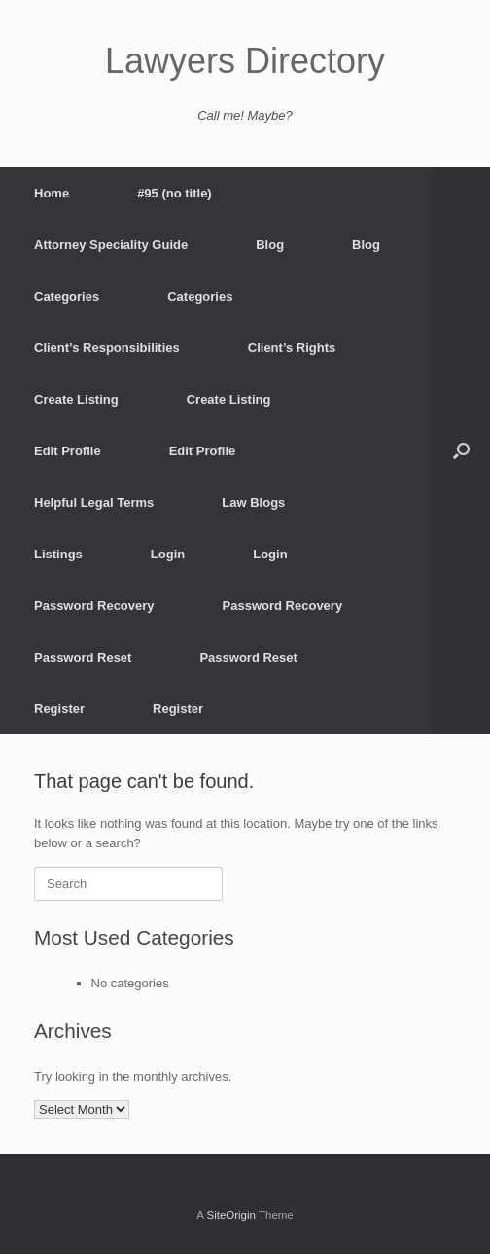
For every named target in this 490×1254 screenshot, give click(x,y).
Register (59, 708)
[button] (461, 450)
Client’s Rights (292, 347)
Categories (66, 296)
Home (51, 193)
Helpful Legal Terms (94, 502)
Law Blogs (253, 502)
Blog (270, 244)
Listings (58, 554)
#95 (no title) (174, 193)
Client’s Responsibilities (107, 347)
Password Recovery (94, 605)
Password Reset (82, 657)
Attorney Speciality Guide (111, 244)
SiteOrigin (231, 1215)
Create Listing (76, 399)
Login (168, 554)
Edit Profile (67, 451)
